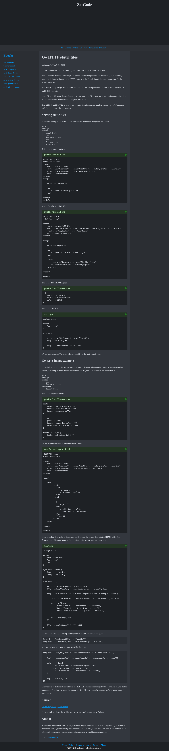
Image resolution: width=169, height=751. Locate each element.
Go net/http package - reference (55, 706)
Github (79, 745)
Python (75, 48)
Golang (68, 48)
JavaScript (93, 48)
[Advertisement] (84, 26)
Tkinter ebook (9, 66)
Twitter (72, 745)
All (62, 48)
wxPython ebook (10, 73)
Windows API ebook (12, 76)
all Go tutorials (52, 737)
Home (64, 745)
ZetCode (84, 4)
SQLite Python (10, 69)
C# (81, 48)
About (103, 745)
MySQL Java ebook (12, 87)
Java (85, 48)
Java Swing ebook (11, 80)
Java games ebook (11, 83)
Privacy (96, 745)
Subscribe (103, 48)
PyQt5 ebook (9, 62)
